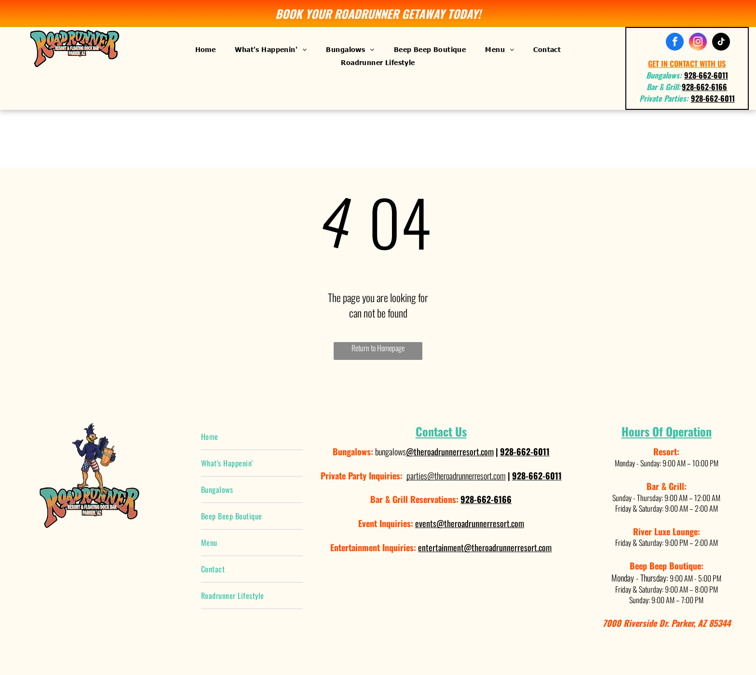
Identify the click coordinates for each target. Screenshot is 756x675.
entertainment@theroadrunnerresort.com (485, 547)
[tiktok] (721, 43)
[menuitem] (206, 49)
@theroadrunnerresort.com (450, 451)
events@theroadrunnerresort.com (469, 523)
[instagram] (698, 43)
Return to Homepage (378, 348)
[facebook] (675, 43)
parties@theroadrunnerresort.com (456, 475)
